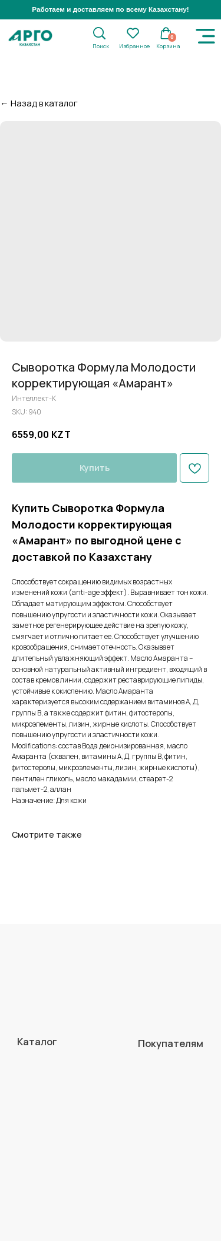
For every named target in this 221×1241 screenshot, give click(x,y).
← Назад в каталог (39, 103)
